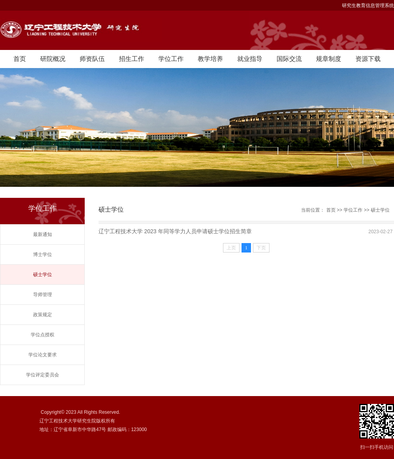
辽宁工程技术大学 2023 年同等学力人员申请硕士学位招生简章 (175, 231)
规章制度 (328, 58)
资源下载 (368, 58)
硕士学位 (42, 274)
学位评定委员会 (42, 375)
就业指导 (249, 58)
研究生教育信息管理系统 (368, 5)
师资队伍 (92, 58)
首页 (19, 58)
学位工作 (171, 58)
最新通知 (42, 234)
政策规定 (42, 314)
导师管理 (42, 294)
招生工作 (131, 58)
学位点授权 (42, 334)
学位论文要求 (42, 355)
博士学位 (42, 254)
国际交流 (289, 58)
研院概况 (52, 58)
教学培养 (210, 58)
